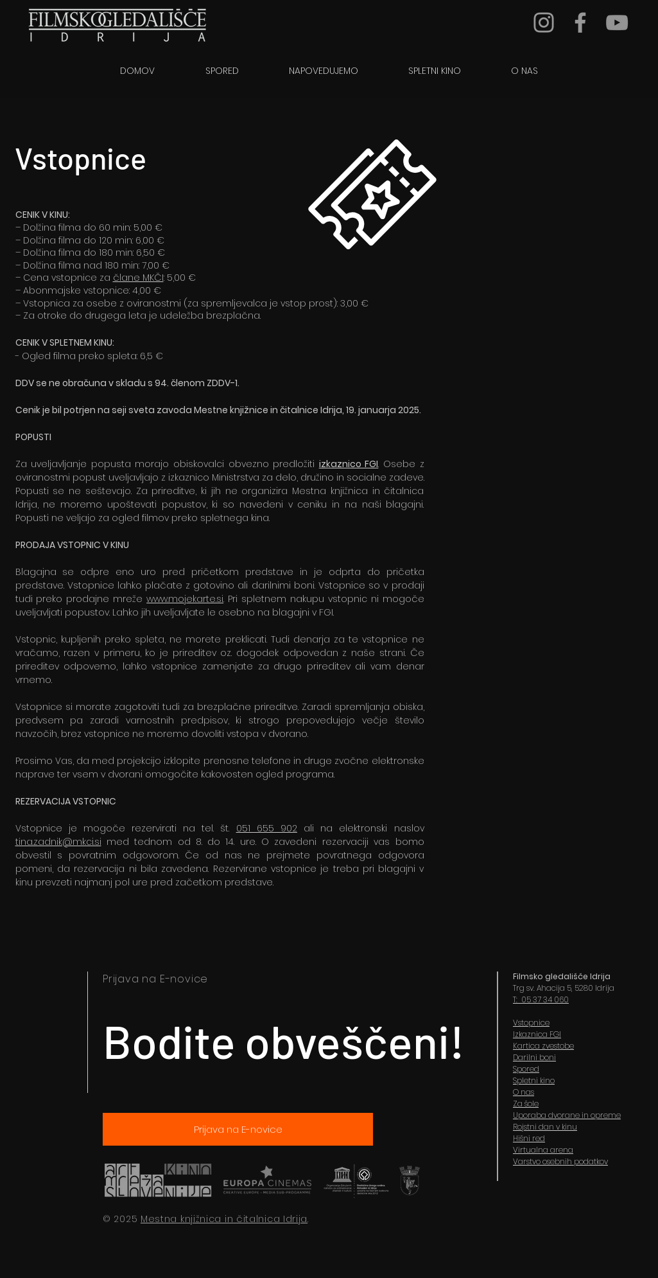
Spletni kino (534, 1080)
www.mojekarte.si (184, 598)
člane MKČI (138, 277)
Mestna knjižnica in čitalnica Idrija (224, 1218)
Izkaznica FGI (537, 1034)
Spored (526, 1068)
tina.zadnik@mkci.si (58, 841)
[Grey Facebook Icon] (580, 22)
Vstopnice (531, 1022)
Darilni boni (534, 1057)
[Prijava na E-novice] (238, 1129)
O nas (523, 1092)
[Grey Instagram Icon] (543, 22)
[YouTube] (616, 22)
